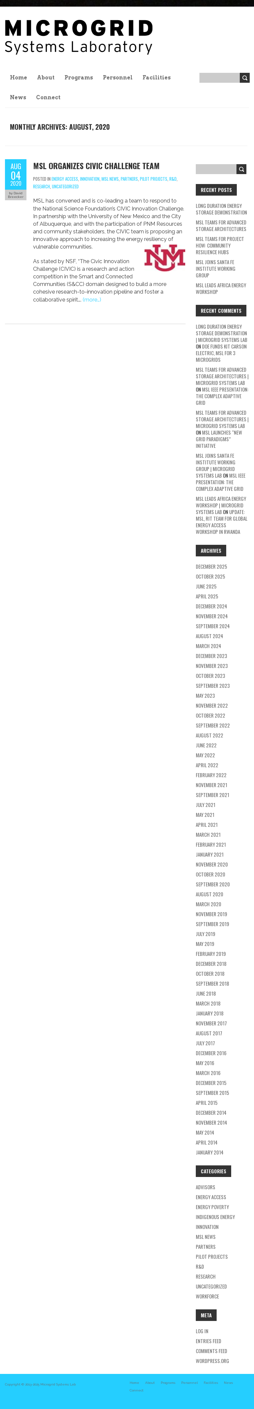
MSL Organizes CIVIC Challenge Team (96, 165)
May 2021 (205, 814)
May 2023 (205, 695)
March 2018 (208, 1003)
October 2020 (210, 874)
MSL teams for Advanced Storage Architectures (221, 225)
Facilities (157, 77)
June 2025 (206, 586)
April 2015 (207, 1102)
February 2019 (211, 953)
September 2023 (213, 685)
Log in (202, 1331)
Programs (78, 77)
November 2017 (211, 1023)
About (46, 77)
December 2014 (211, 1112)
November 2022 (212, 705)
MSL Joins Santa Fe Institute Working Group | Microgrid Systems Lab (215, 465)
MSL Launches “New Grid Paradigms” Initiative (219, 439)
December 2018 (211, 963)
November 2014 (211, 1122)
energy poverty (212, 1206)
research (41, 186)
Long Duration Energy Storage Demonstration (221, 209)
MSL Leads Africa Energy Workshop (221, 288)
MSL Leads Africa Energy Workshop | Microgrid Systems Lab (221, 505)
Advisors (205, 1187)
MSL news (110, 178)
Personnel (118, 77)
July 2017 (205, 1043)
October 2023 (210, 675)
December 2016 (211, 1053)
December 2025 (211, 566)
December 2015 (211, 1082)
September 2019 (212, 923)
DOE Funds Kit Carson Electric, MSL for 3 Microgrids (221, 353)
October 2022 (210, 715)
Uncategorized (65, 186)
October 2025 (210, 576)
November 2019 (211, 913)
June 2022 (206, 745)
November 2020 (212, 864)
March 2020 (208, 904)
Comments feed (211, 1350)
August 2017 (209, 1033)
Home (18, 77)
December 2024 (211, 606)
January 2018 (210, 1013)
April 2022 (207, 765)
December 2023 (211, 655)
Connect (48, 97)
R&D (173, 178)
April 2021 (207, 824)
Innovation (90, 178)
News (18, 97)
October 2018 (210, 973)
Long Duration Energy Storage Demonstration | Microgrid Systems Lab (221, 333)
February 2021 (211, 844)
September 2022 (213, 725)
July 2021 (205, 804)
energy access (65, 178)
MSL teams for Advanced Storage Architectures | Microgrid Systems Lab (222, 376)
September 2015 (212, 1092)
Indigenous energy (215, 1216)
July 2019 (205, 933)
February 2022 (211, 774)
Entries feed (208, 1340)
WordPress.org (212, 1360)
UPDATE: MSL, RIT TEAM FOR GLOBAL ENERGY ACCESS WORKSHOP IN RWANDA (221, 521)
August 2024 (209, 635)
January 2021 (210, 854)
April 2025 (207, 596)
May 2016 (205, 1062)
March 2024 (208, 645)
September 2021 (212, 794)
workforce (207, 1296)
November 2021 (211, 784)
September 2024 (213, 626)
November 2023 (212, 665)
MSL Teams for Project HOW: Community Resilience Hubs (220, 245)
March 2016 (208, 1072)
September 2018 (212, 983)
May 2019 (205, 943)
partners (129, 178)
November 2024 (212, 616)
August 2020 (209, 894)
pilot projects (153, 178)
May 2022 (205, 755)
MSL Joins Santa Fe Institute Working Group (215, 268)
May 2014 (205, 1132)
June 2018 (206, 993)
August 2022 (209, 735)
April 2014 (207, 1142)
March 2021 (208, 834)
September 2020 (213, 884)
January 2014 (210, 1152)
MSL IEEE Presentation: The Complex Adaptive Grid (222, 396)
